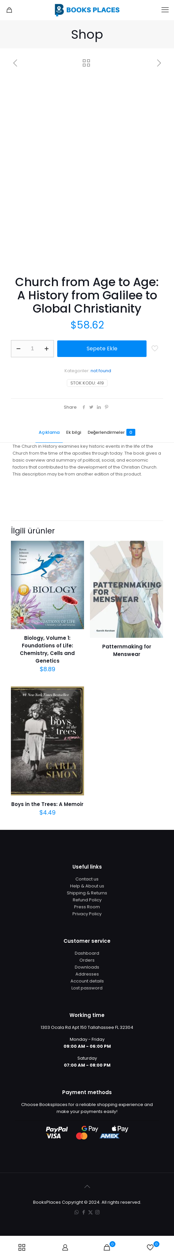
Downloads (87, 967)
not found (101, 371)
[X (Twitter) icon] (90, 1212)
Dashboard (87, 953)
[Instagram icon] (97, 1212)
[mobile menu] (165, 10)
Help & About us (87, 886)
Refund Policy (87, 900)
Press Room (87, 907)
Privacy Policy (87, 914)
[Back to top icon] (87, 1186)
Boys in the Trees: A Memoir (47, 804)
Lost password (87, 988)
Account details (87, 981)
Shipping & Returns (87, 893)
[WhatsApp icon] (76, 1212)
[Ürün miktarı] (32, 348)
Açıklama (49, 432)
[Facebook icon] (83, 1212)
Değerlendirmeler (111, 432)
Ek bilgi (73, 432)
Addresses (87, 974)
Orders (87, 960)
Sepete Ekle (102, 348)
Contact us (87, 879)
